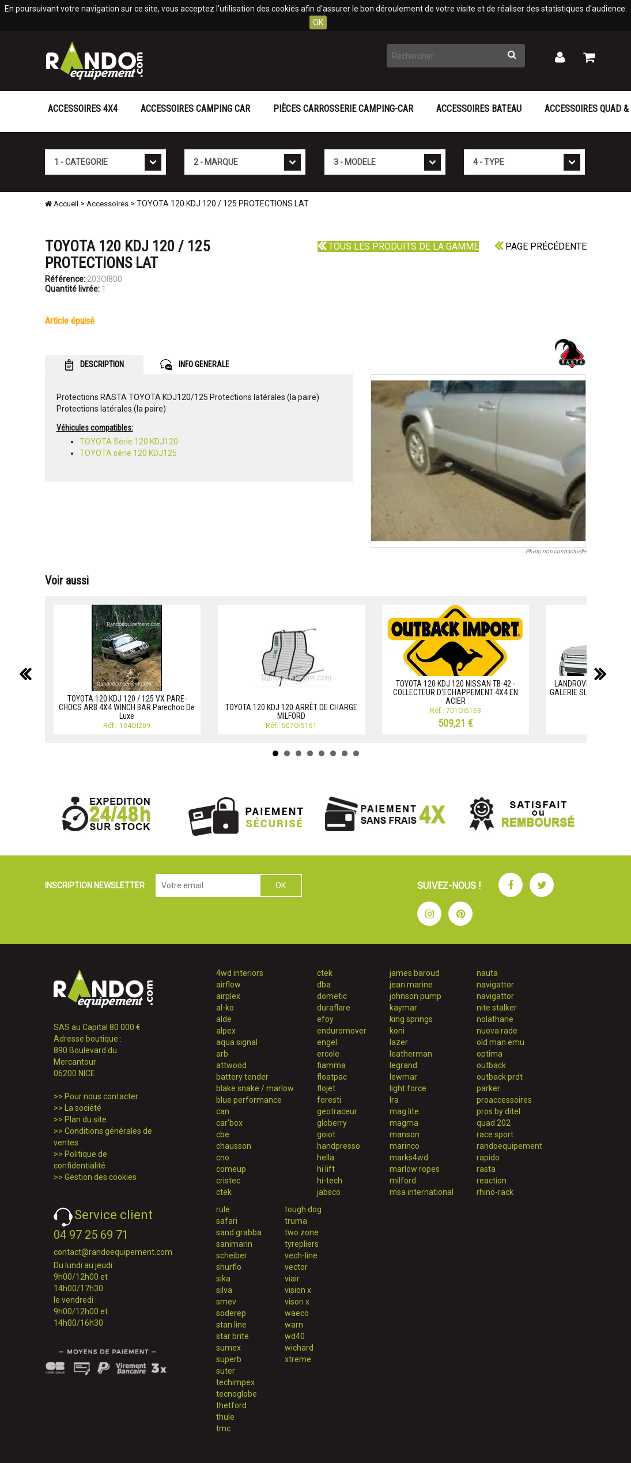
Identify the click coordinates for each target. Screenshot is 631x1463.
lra (394, 1099)
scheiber (231, 1255)
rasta (486, 1169)
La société (83, 1108)
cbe (222, 1134)
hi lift (326, 1169)
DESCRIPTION (94, 365)
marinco (405, 1146)
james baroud (415, 973)
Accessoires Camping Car (195, 108)
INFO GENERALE (194, 365)
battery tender (242, 1076)
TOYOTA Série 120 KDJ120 (129, 441)
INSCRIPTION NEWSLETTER (95, 885)
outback (491, 1065)
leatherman (411, 1053)
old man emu (500, 1042)
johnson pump (415, 996)
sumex (228, 1347)
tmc (223, 1428)
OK (318, 22)
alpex (226, 1030)
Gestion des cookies (101, 1177)
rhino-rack (495, 1192)
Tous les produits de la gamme (398, 246)
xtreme (298, 1359)
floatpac (332, 1076)
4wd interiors (239, 973)
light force (408, 1088)
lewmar (403, 1076)
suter (225, 1370)
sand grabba (239, 1232)
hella (325, 1157)
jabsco (329, 1192)
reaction (492, 1180)
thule (225, 1416)
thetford (231, 1405)
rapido (488, 1157)
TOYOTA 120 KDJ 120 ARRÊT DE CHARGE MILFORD (291, 712)
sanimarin (234, 1244)
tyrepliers (302, 1244)
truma (296, 1221)
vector (296, 1267)
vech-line (301, 1255)
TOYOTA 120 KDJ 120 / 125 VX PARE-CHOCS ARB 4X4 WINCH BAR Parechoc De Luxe (127, 707)
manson (405, 1134)
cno (222, 1157)
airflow (228, 984)
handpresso (338, 1146)
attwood (231, 1065)
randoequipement (509, 1146)
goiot (326, 1134)
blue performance (249, 1099)
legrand (403, 1065)
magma (404, 1123)
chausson (233, 1146)
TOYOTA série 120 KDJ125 (128, 453)
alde (224, 1019)
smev (226, 1301)
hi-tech (329, 1180)
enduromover (341, 1030)
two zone (302, 1232)
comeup (231, 1169)
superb (228, 1359)
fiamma (331, 1065)
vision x (298, 1290)
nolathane (495, 1019)
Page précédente (540, 246)
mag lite (404, 1111)
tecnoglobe (236, 1393)
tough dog (303, 1209)
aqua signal (237, 1042)
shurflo (228, 1267)
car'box (229, 1123)
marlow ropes (415, 1169)
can (222, 1111)
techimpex (235, 1382)
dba (324, 984)
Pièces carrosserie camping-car (343, 108)
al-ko (225, 1007)
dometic (332, 996)
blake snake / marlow (255, 1088)
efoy (325, 1019)
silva (224, 1290)
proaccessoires (504, 1099)
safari (226, 1221)
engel (327, 1042)
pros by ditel (498, 1111)
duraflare (333, 1007)
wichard (299, 1347)
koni (397, 1030)
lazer (399, 1042)
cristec (228, 1180)
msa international (422, 1192)
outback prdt (500, 1076)
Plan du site (86, 1119)
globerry (332, 1123)
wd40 (295, 1336)
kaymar (403, 1007)
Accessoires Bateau (479, 108)
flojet (326, 1088)
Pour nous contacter (101, 1096)
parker (488, 1088)
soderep (231, 1313)
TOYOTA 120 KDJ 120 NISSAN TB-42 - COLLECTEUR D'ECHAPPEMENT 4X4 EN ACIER (455, 692)
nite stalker (497, 1007)
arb (222, 1053)
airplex (228, 996)
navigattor (495, 984)
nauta (487, 973)
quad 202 (494, 1123)
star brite (232, 1336)
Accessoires (107, 203)
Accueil (61, 203)
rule (223, 1209)
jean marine (411, 984)
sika (223, 1278)
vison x (297, 1301)
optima (489, 1053)
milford (403, 1180)
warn (294, 1324)
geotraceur (337, 1111)
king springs (411, 1019)
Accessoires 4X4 (83, 108)
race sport (495, 1134)
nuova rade (497, 1030)
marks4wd (409, 1157)
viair (292, 1278)
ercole (328, 1053)
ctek (224, 1192)
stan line (231, 1324)
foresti (329, 1099)
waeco (297, 1313)
